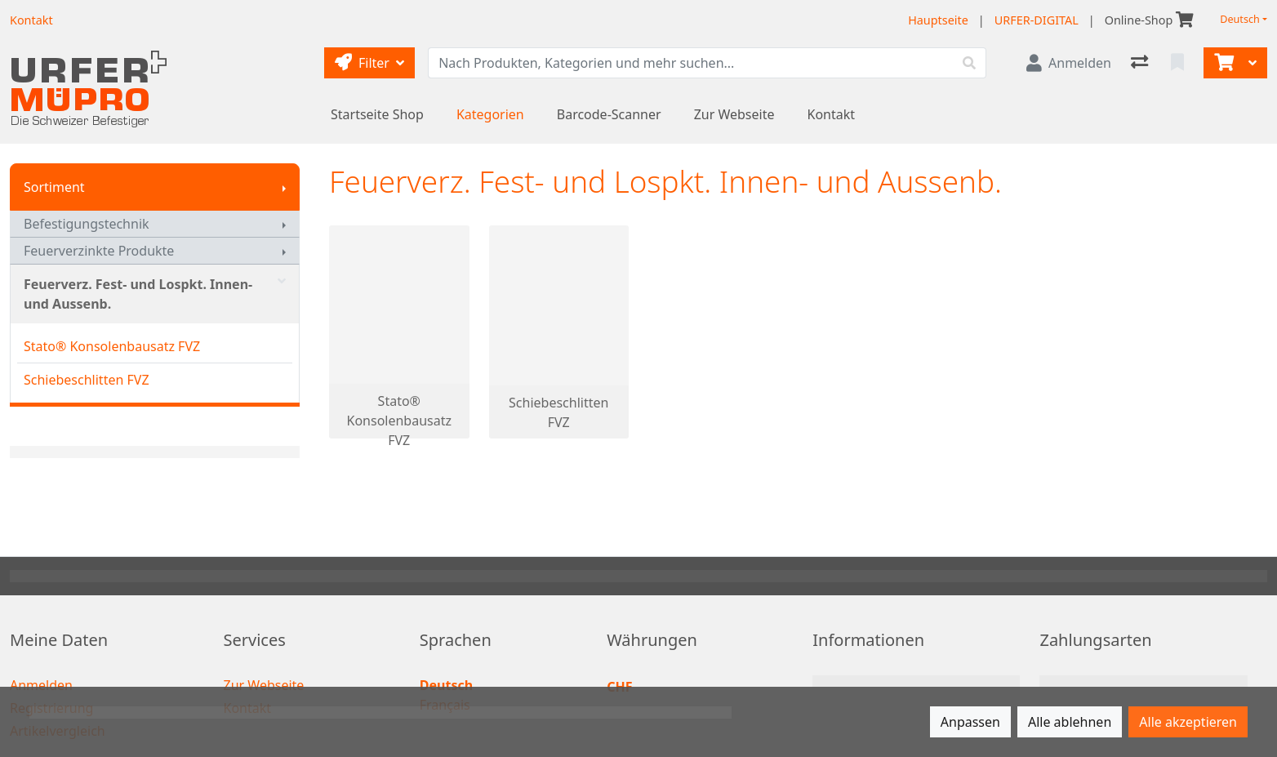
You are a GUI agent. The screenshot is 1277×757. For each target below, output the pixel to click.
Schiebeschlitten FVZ (86, 380)
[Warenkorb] (1222, 62)
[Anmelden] (1069, 63)
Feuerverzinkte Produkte (99, 251)
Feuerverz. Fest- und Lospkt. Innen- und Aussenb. (155, 294)
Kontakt (832, 114)
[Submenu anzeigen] (284, 187)
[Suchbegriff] (691, 62)
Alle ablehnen (1069, 722)
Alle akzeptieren (1188, 722)
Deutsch (1240, 19)
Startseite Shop (377, 114)
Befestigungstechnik (86, 224)
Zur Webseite (734, 114)
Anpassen (970, 722)
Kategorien (490, 114)
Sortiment (54, 187)
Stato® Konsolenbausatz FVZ (112, 346)
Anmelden (41, 685)
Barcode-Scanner (609, 114)
